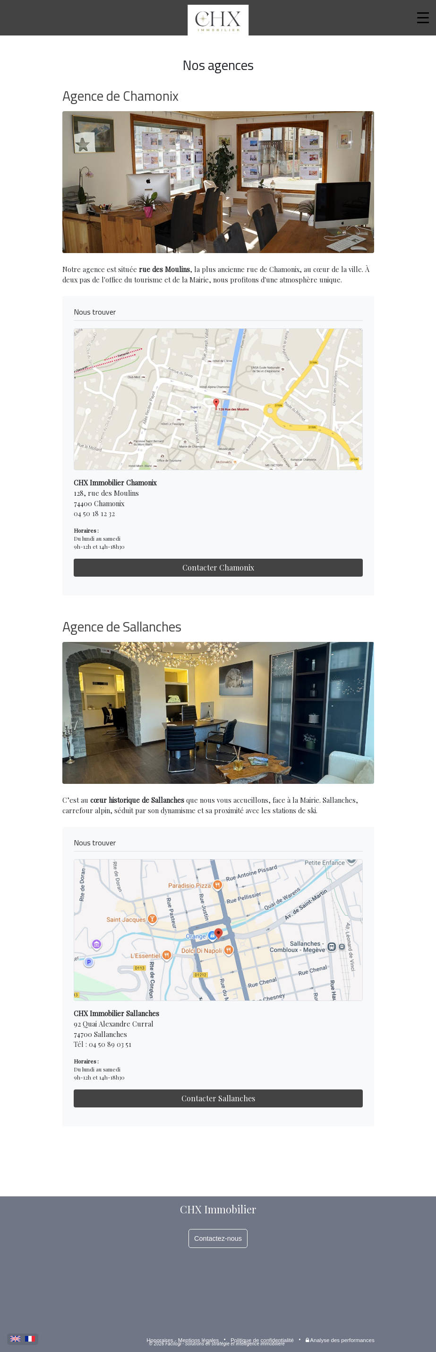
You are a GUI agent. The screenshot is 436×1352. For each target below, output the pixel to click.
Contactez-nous (218, 1238)
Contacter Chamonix (218, 567)
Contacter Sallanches (218, 1098)
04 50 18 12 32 (94, 513)
